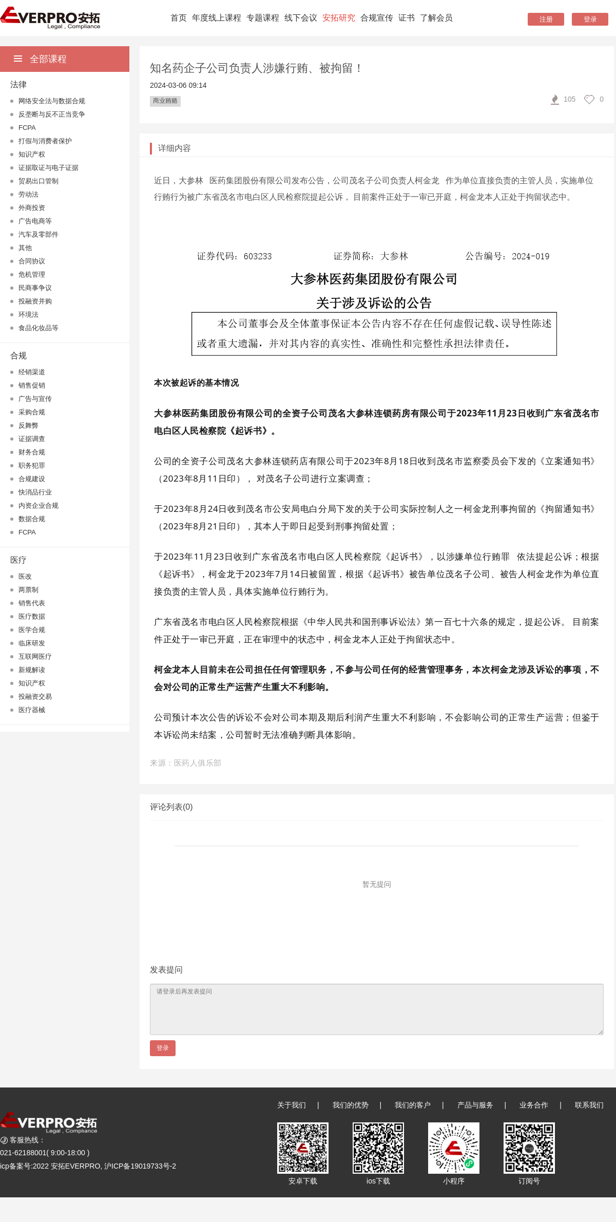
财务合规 (31, 452)
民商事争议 (35, 288)
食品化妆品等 (38, 328)
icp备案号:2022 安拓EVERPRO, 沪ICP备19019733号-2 (88, 1166)
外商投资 (31, 208)
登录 (590, 19)
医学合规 (31, 630)
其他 (25, 248)
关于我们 (291, 1105)
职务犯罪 (31, 465)
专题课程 (262, 17)
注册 (546, 19)
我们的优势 (351, 1105)
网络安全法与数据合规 (51, 101)
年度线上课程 (216, 17)
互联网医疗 (35, 656)
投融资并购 (35, 301)
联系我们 (589, 1105)
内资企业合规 (38, 505)
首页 (178, 17)
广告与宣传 (35, 399)
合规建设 (31, 479)
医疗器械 (31, 710)
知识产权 (31, 154)
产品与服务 (475, 1105)
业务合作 (533, 1105)
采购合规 (31, 412)
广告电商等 (35, 221)
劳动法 (28, 194)
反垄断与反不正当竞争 (51, 114)
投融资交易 (35, 696)
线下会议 (300, 17)
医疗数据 (31, 616)
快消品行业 (35, 492)
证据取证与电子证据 (48, 167)
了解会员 (436, 17)
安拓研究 (338, 17)
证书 (406, 17)
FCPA (27, 127)
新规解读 (31, 670)
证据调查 (31, 439)
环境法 (28, 314)
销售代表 (31, 603)
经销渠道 (31, 372)
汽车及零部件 (38, 234)
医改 (25, 576)
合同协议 (31, 261)
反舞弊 (28, 425)
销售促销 (31, 385)
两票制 (28, 590)
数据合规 (31, 519)
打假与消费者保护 (45, 141)
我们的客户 (413, 1105)
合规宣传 (376, 17)
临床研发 (31, 643)
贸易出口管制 (38, 181)
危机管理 (31, 274)
